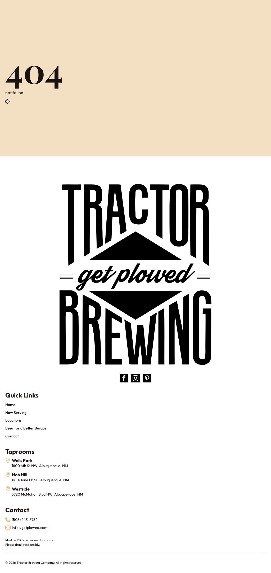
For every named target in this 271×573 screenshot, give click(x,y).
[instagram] (135, 378)
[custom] (147, 378)
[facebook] (124, 378)
